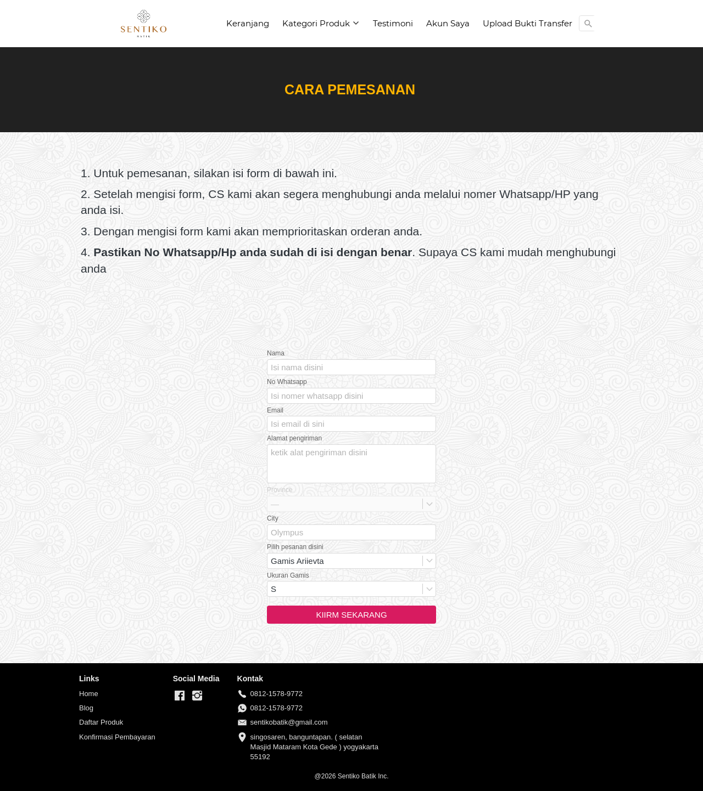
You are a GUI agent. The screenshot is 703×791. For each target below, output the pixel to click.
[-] (179, 696)
